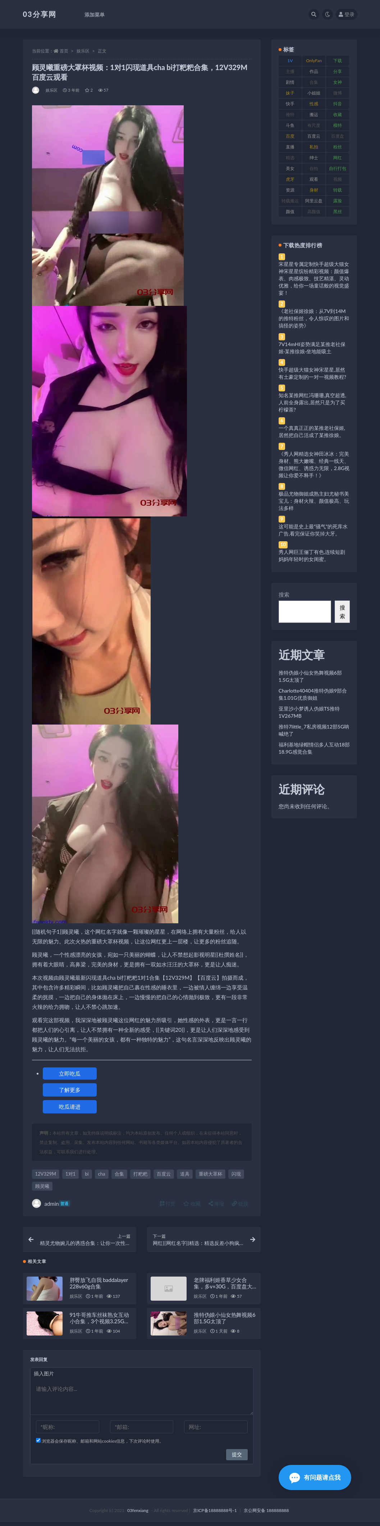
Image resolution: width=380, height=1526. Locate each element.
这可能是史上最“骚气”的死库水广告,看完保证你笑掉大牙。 (313, 530)
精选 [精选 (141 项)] (290, 157)
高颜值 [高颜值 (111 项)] (313, 211)
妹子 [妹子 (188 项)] (290, 93)
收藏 (192, 1203)
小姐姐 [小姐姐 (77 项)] (313, 93)
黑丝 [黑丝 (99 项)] (337, 211)
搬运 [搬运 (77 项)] (314, 114)
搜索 (284, 594)
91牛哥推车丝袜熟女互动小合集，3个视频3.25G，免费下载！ (99, 1325)
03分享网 (39, 14)
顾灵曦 (42, 1186)
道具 (184, 1174)
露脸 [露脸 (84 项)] (337, 200)
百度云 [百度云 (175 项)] (313, 136)
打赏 (168, 1203)
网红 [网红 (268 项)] (337, 157)
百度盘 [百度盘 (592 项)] (337, 136)
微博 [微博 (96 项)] (337, 93)
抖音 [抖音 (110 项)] (337, 103)
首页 (64, 51)
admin (51, 1203)
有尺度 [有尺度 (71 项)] (313, 125)
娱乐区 (83, 51)
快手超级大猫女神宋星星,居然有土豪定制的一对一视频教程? (312, 373)
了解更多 (70, 1089)
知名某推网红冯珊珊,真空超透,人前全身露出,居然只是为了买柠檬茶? (312, 402)
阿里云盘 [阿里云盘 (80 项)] (313, 200)
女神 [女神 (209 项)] (337, 82)
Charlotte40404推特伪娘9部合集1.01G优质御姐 (313, 694)
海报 (216, 1203)
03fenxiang (137, 1514)
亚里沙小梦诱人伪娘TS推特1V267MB (309, 712)
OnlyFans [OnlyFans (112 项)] (314, 62)
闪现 (236, 1174)
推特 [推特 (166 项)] (290, 114)
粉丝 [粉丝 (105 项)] (337, 147)
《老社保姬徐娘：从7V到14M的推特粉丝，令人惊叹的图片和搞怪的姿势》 (314, 318)
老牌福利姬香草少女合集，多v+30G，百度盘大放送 (223, 1290)
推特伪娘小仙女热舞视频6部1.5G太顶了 (224, 1321)
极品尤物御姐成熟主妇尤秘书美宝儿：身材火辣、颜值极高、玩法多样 (314, 501)
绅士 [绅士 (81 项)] (314, 157)
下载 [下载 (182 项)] (337, 60)
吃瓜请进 (70, 1106)
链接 (240, 1203)
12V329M (45, 1174)
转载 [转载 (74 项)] (337, 190)
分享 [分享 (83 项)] (337, 71)
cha (101, 1174)
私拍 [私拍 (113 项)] (314, 147)
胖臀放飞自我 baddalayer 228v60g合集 (99, 1287)
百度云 (164, 1174)
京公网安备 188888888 (266, 1514)
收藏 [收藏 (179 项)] (337, 114)
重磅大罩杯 (210, 1174)
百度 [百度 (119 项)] (290, 136)
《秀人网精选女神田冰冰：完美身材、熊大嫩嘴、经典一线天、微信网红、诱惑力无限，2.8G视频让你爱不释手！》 (314, 464)
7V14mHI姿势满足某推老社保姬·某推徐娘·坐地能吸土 (312, 347)
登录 (346, 14)
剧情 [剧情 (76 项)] (290, 82)
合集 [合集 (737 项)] (314, 82)
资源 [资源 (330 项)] (290, 190)
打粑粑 (140, 1174)
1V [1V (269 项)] (290, 60)
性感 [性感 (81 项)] (314, 103)
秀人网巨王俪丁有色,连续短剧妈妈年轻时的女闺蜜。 (312, 555)
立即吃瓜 (70, 1073)
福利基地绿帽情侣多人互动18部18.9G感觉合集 (314, 748)
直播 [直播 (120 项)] (290, 147)
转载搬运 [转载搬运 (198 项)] (290, 200)
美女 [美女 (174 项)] (290, 168)
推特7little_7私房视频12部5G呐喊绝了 (314, 730)
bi (86, 1174)
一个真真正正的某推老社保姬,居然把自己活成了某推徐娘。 (312, 431)
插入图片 (44, 1377)
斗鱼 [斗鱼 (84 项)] (290, 125)
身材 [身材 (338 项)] (314, 190)
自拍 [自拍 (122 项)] (314, 168)
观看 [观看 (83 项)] (314, 179)
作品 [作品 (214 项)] (314, 71)
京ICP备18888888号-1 (215, 1514)
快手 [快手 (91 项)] (290, 103)
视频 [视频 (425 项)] (337, 179)
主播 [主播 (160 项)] (290, 71)
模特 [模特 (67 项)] (337, 125)
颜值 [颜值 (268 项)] (290, 211)
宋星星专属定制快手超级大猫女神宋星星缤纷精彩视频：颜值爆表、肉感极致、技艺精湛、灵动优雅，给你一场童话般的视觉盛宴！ (314, 278)
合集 (119, 1174)
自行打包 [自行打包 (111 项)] (337, 168)
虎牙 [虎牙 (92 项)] (290, 179)
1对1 (70, 1174)
